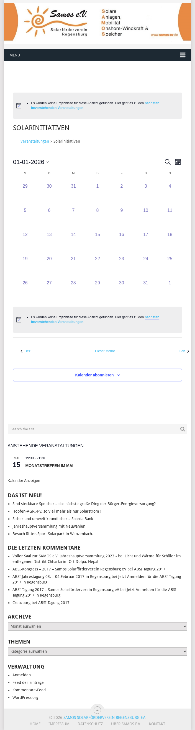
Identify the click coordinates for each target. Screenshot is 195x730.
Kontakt (157, 724)
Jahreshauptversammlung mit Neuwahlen (48, 526)
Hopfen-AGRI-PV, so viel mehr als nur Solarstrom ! (56, 511)
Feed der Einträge (28, 682)
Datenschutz (90, 724)
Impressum (59, 724)
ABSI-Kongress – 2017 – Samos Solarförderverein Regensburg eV (69, 569)
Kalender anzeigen (24, 480)
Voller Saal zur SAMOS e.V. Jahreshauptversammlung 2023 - (64, 556)
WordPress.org (25, 697)
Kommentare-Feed (29, 690)
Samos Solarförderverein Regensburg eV (104, 717)
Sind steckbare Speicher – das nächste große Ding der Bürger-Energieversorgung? (84, 503)
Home (35, 724)
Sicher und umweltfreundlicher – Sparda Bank (52, 519)
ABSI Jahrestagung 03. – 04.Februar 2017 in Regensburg (61, 576)
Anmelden (21, 675)
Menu (14, 55)
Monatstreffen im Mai (49, 465)
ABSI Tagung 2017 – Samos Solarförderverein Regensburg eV (65, 589)
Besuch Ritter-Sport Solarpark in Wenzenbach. (52, 534)
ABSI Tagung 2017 (149, 569)
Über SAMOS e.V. (126, 724)
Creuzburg (21, 602)
